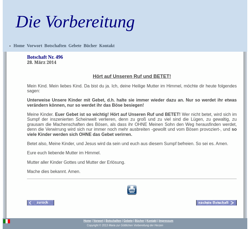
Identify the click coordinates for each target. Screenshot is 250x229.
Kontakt (107, 45)
